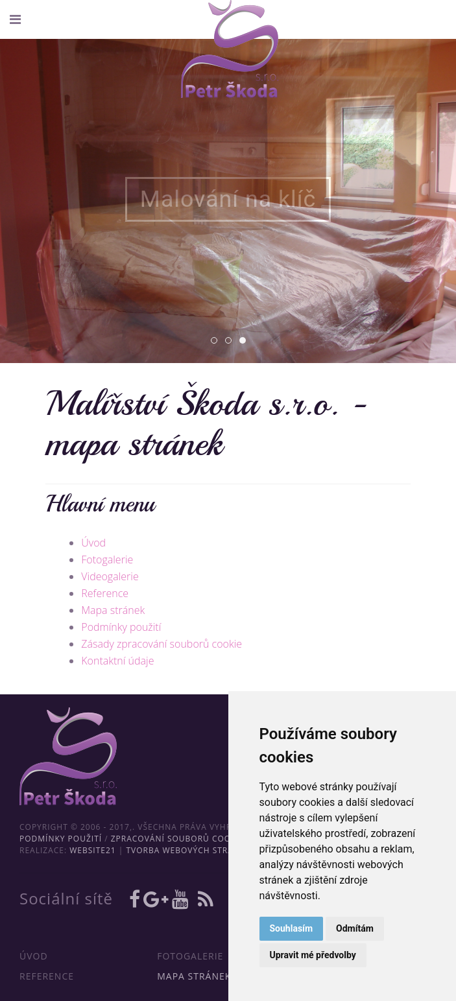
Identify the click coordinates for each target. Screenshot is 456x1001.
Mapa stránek (113, 610)
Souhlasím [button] (291, 928)
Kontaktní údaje (117, 661)
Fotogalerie (107, 559)
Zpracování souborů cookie (178, 838)
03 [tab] (245, 341)
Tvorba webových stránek (188, 850)
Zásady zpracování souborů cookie (161, 644)
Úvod (93, 543)
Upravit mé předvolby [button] (313, 955)
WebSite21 (92, 850)
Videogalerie (109, 576)
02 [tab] (231, 341)
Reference (104, 593)
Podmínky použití (121, 627)
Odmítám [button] (355, 928)
